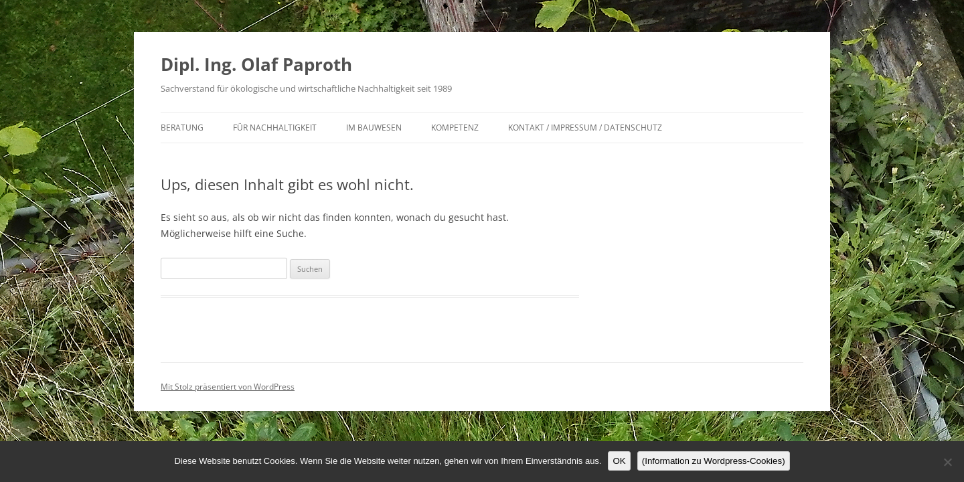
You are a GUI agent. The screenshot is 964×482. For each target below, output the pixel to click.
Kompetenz (455, 127)
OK (619, 461)
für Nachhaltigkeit (275, 127)
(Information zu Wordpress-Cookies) (713, 461)
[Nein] (947, 462)
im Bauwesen (374, 127)
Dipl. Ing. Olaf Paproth (256, 64)
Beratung (182, 127)
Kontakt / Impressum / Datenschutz (585, 127)
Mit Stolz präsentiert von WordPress (228, 386)
